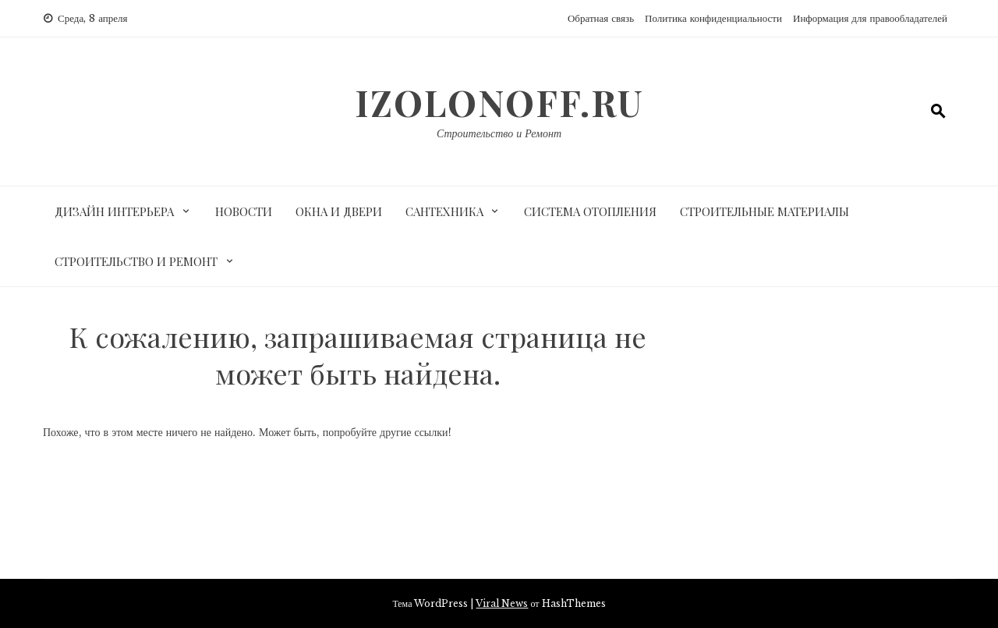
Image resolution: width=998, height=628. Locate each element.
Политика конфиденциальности (713, 18)
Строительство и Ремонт (499, 133)
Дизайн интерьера (114, 211)
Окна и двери (339, 211)
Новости (243, 211)
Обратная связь (601, 18)
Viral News (502, 603)
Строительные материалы (764, 211)
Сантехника (444, 211)
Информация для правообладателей (870, 18)
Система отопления (590, 211)
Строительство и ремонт (136, 261)
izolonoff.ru (499, 102)
